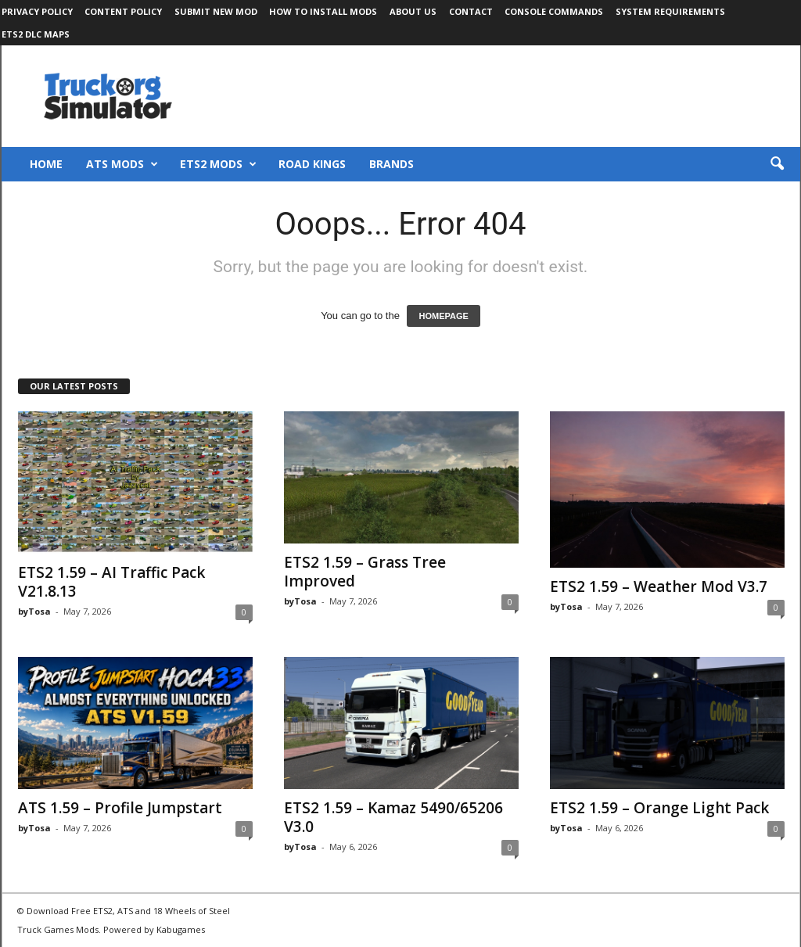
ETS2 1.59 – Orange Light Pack (659, 808)
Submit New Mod (215, 11)
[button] (777, 164)
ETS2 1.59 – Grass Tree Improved (365, 571)
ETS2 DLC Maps (36, 34)
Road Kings (312, 163)
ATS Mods (122, 164)
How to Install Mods (323, 11)
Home (46, 163)
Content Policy (123, 11)
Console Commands (554, 11)
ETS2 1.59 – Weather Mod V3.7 (658, 586)
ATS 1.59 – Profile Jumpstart (120, 808)
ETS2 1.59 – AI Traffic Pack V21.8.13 (111, 581)
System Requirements (670, 11)
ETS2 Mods (218, 164)
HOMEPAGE (443, 316)
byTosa (34, 611)
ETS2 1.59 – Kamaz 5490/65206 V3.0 (393, 817)
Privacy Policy (37, 11)
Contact (471, 11)
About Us (413, 11)
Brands (391, 163)
